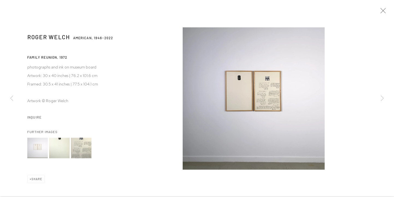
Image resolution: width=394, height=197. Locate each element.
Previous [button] (11, 98)
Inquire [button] (34, 119)
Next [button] (382, 98)
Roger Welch (48, 39)
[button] (37, 150)
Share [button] (36, 181)
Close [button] (383, 12)
